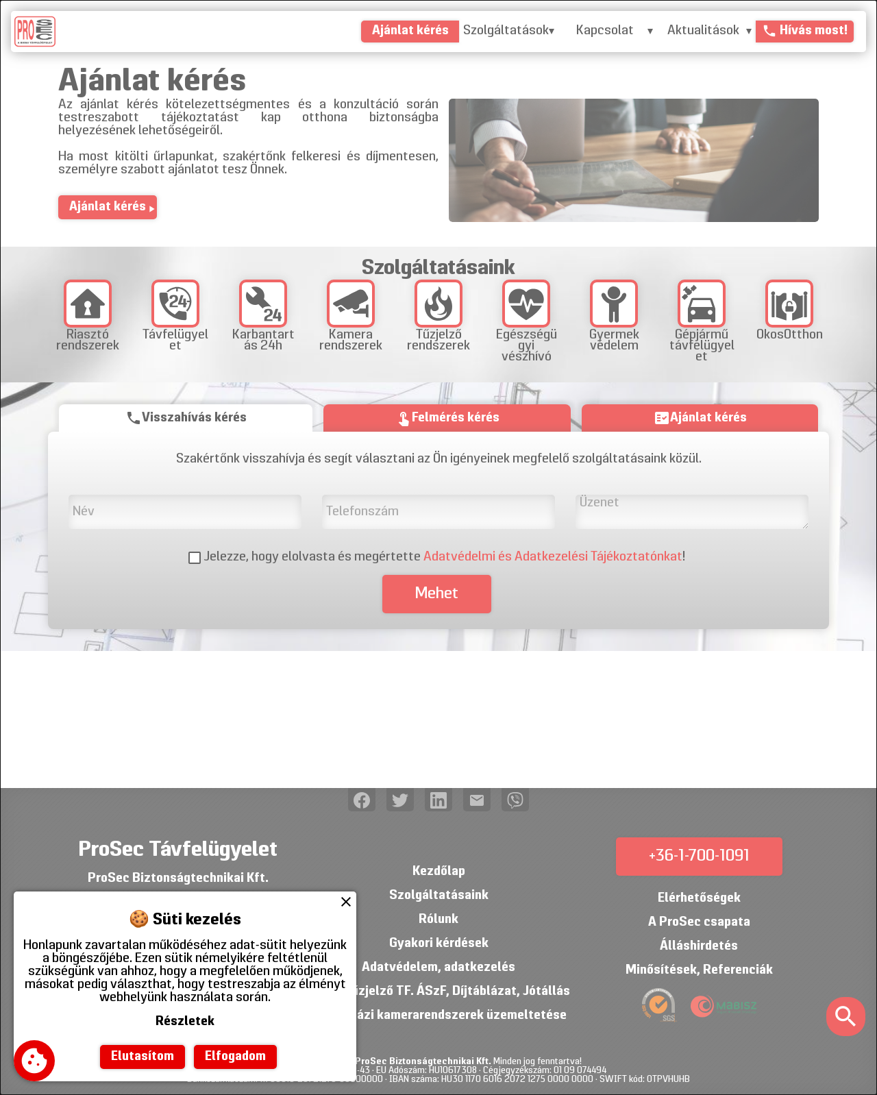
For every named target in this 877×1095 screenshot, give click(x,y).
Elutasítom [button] (142, 1056)
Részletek (185, 1022)
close (346, 902)
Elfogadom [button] (235, 1056)
